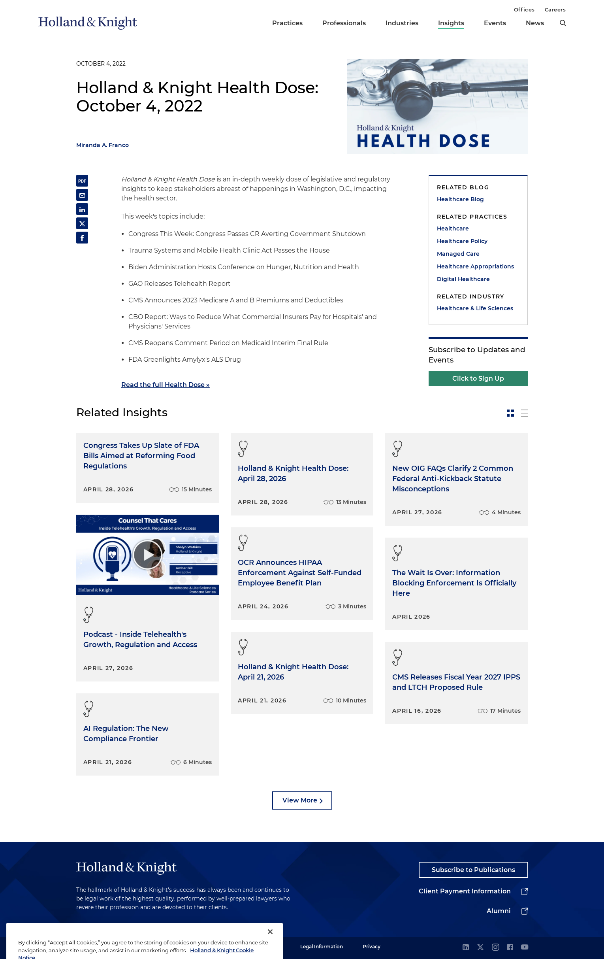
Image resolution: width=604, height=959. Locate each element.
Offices (524, 9)
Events (495, 23)
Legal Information (321, 947)
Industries (402, 23)
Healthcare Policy (462, 241)
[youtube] (524, 947)
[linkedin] (466, 947)
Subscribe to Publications (473, 870)
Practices (287, 23)
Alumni (499, 911)
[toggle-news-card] (510, 413)
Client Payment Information (465, 891)
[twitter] (480, 947)
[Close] (270, 945)
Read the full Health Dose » (165, 385)
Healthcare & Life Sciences (475, 308)
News (535, 23)
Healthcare (453, 228)
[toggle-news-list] (524, 413)
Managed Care (458, 253)
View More (299, 800)
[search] (563, 23)
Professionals (344, 23)
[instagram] (495, 947)
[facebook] (510, 947)
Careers (555, 9)
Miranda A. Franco (102, 145)
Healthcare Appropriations (475, 266)
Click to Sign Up (478, 378)
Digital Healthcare (463, 279)
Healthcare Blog (460, 199)
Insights (451, 23)
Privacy (371, 947)
